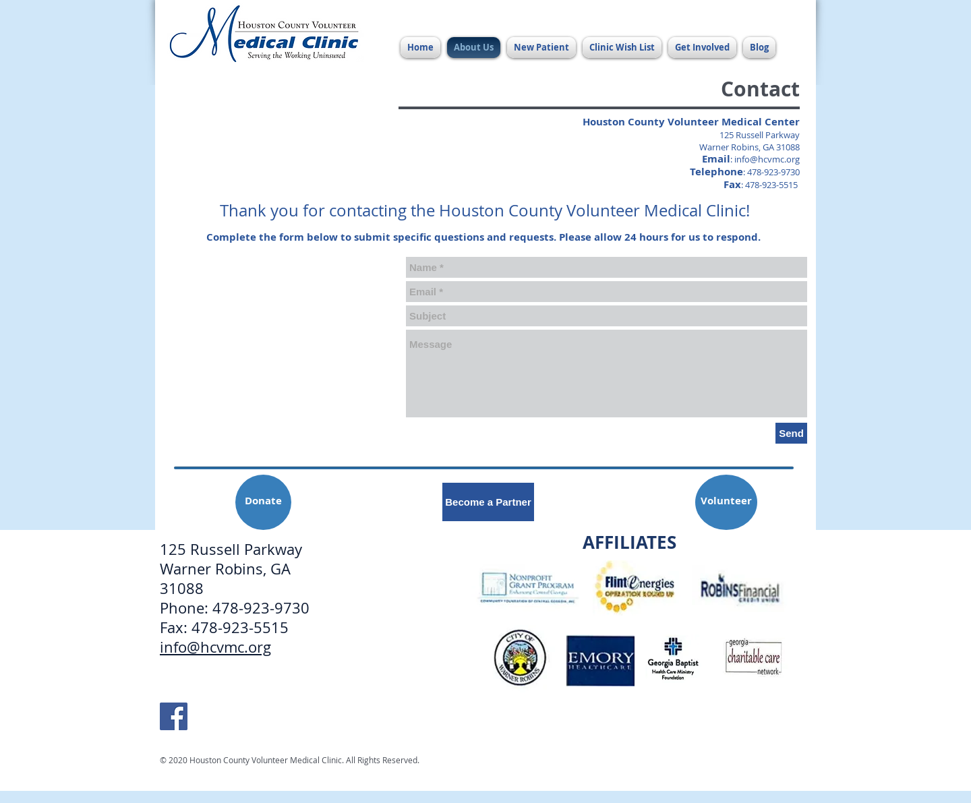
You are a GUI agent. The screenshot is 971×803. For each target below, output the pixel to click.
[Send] (791, 433)
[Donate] (263, 502)
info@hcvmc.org (767, 159)
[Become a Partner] (488, 502)
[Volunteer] (726, 502)
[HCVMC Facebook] (173, 716)
